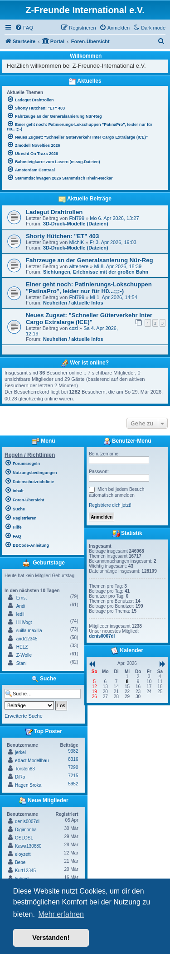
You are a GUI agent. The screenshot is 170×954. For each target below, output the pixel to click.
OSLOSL (24, 837)
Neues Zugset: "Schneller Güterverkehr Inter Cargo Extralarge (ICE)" (89, 318)
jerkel (20, 752)
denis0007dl (27, 821)
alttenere (78, 266)
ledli (20, 614)
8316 (73, 759)
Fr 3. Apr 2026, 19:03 (113, 242)
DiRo (20, 776)
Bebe (20, 862)
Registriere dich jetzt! (110, 505)
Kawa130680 (28, 846)
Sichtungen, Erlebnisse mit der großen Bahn (95, 272)
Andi (20, 606)
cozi (73, 328)
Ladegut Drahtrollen (54, 212)
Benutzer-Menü (127, 441)
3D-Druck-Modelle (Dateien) (75, 223)
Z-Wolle (24, 655)
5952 (73, 783)
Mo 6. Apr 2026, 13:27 (114, 218)
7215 (73, 775)
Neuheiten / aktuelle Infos (73, 302)
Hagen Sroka (28, 785)
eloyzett (22, 854)
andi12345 (27, 638)
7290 (73, 767)
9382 (73, 751)
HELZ (22, 646)
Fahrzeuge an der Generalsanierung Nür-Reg (89, 260)
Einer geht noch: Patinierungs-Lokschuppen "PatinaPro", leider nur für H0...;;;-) (89, 288)
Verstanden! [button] (50, 937)
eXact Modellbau (32, 760)
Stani (21, 663)
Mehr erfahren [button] (61, 914)
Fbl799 (76, 218)
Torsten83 (25, 768)
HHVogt (24, 622)
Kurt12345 (25, 870)
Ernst (21, 597)
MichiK (76, 242)
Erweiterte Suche (24, 716)
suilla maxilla (29, 630)
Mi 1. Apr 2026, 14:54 (113, 297)
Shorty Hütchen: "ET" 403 (62, 236)
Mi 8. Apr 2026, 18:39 (117, 266)
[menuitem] (24, 27)
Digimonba (26, 829)
